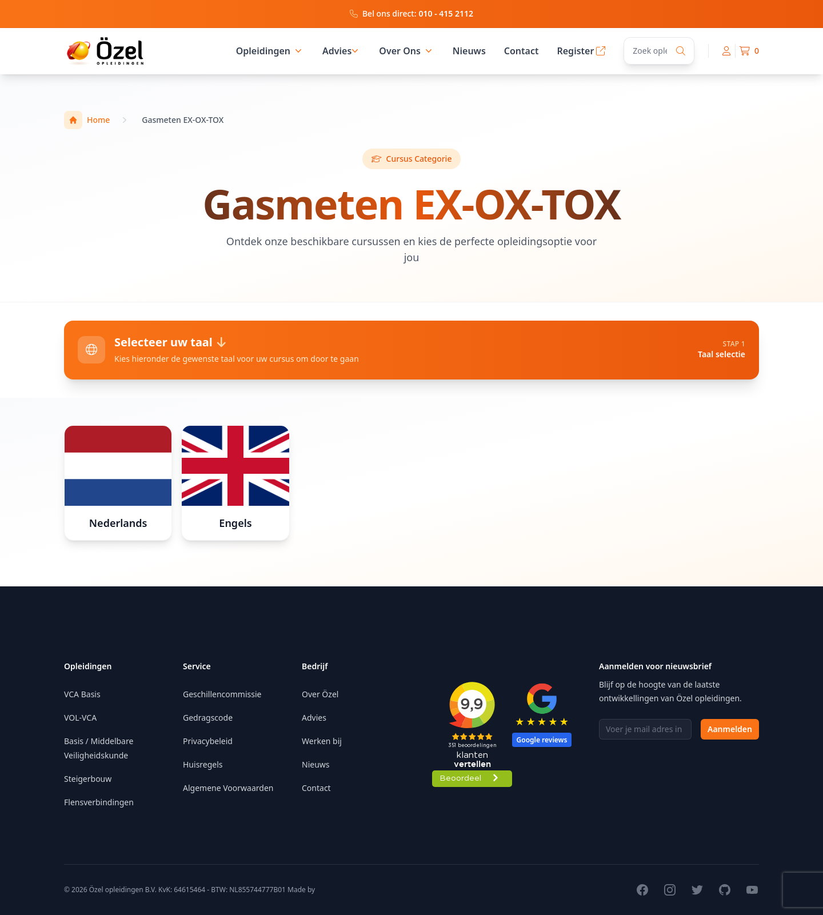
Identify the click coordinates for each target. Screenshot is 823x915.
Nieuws (469, 51)
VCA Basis (82, 694)
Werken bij (322, 741)
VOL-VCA (80, 717)
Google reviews (542, 740)
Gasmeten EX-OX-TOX (182, 119)
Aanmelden (730, 729)
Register (581, 51)
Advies (336, 51)
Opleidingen (270, 51)
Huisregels (203, 764)
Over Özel (320, 694)
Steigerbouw (87, 778)
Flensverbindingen (99, 802)
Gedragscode (208, 717)
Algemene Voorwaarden (228, 787)
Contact (521, 51)
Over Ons (406, 51)
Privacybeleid (208, 741)
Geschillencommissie (222, 694)
